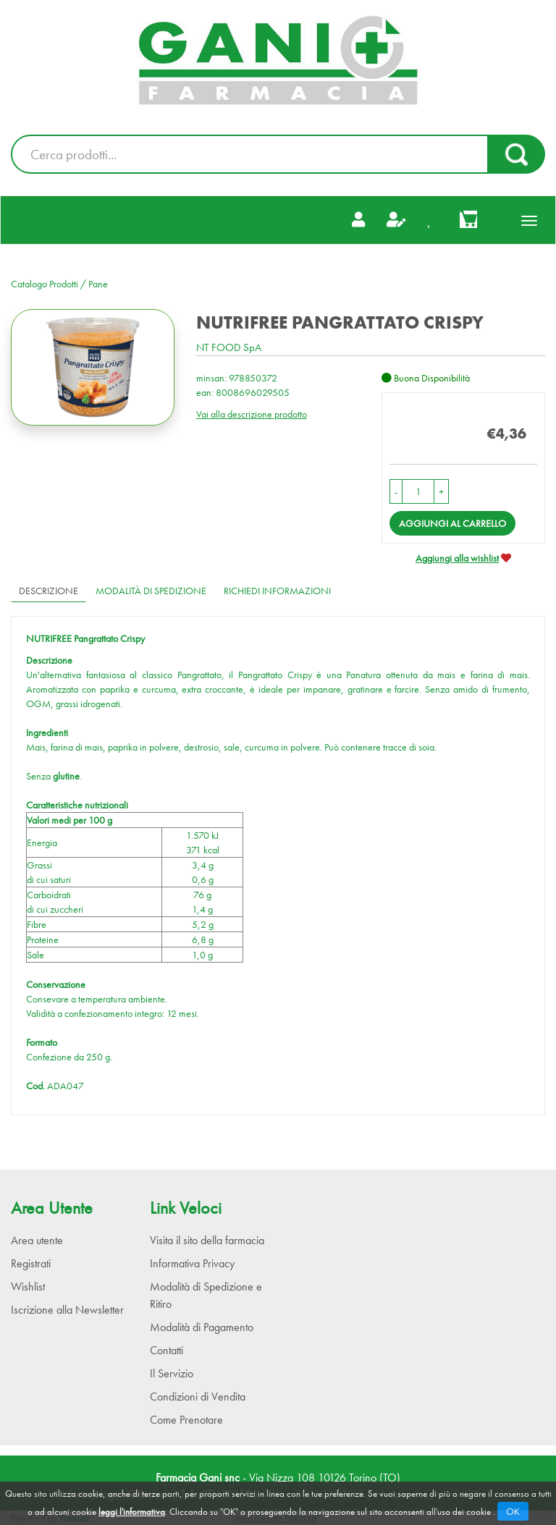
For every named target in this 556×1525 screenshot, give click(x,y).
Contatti (166, 1350)
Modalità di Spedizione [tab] (151, 590)
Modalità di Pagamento (201, 1327)
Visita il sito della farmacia (207, 1240)
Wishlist (28, 1286)
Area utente (37, 1240)
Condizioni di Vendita (197, 1396)
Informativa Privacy (192, 1263)
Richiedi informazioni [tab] (277, 590)
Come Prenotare (186, 1419)
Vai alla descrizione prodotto (251, 414)
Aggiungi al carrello (452, 523)
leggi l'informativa (131, 1511)
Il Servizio (171, 1373)
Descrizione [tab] (48, 590)
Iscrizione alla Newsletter (67, 1309)
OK (513, 1511)
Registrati (31, 1263)
